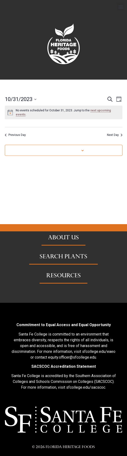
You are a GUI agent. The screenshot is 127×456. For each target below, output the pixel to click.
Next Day (114, 135)
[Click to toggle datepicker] (20, 99)
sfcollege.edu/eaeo (98, 351)
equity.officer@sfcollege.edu (72, 357)
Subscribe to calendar (61, 150)
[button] (121, 7)
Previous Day (15, 135)
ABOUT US (63, 238)
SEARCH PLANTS (63, 257)
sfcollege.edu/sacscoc (85, 387)
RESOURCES (63, 276)
